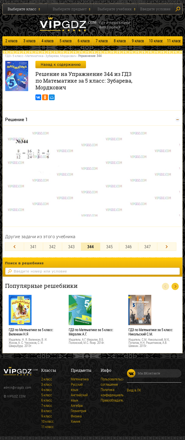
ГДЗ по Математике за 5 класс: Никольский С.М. (150, 332)
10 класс (156, 40)
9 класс (138, 40)
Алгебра (77, 405)
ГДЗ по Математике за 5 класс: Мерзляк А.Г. (91, 332)
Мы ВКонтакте (143, 373)
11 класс (174, 40)
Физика (76, 416)
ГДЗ (8, 56)
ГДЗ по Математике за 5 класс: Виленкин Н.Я (31, 332)
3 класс (29, 40)
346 (128, 246)
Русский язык (77, 387)
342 (52, 246)
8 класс (120, 40)
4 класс (47, 40)
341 (33, 246)
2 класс (11, 40)
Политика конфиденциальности (107, 392)
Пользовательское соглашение (107, 382)
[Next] (166, 247)
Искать (177, 9)
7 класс (101, 40)
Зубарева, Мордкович (60, 56)
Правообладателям (107, 400)
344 (90, 246)
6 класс (83, 40)
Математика (34, 56)
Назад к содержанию (61, 64)
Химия (75, 421)
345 (109, 246)
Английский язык (77, 397)
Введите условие (155, 8)
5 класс (65, 40)
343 (71, 246)
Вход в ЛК (134, 390)
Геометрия (77, 410)
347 (147, 246)
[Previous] (14, 247)
